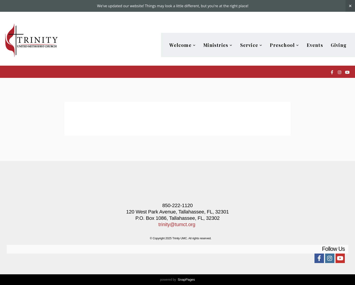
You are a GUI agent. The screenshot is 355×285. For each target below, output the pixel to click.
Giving (339, 45)
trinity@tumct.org (176, 224)
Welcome (182, 45)
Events (315, 45)
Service (251, 45)
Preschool (284, 45)
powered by (177, 279)
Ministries (217, 45)
